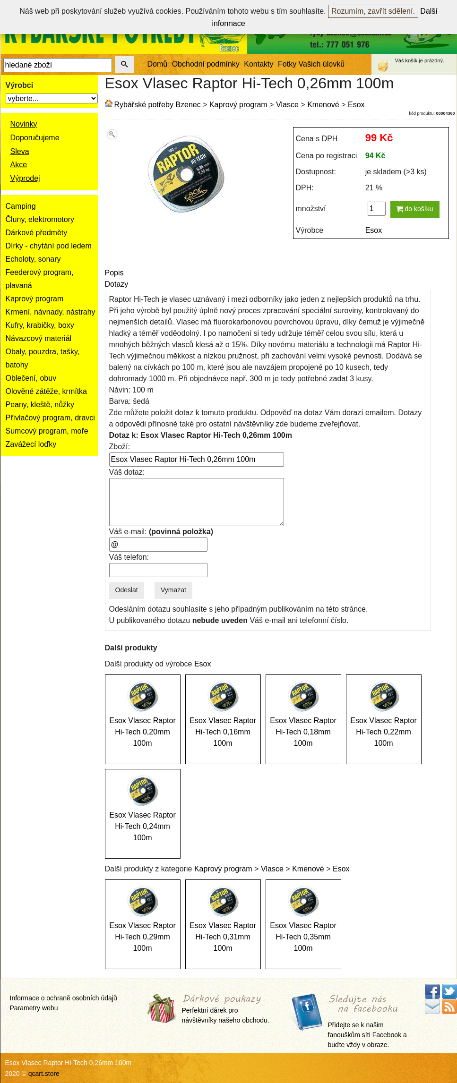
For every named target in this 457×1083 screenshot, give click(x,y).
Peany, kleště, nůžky (40, 405)
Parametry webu (34, 1008)
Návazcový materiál (39, 338)
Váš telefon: (129, 557)
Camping (21, 206)
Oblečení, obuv (31, 378)
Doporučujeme (35, 138)
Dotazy (117, 284)
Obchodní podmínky (206, 64)
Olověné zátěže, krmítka (46, 391)
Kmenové (323, 105)
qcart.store (44, 1073)
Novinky (23, 124)
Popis (114, 273)
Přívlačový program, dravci (50, 418)
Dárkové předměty (37, 233)
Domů (157, 64)
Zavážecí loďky (31, 444)
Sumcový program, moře (47, 431)
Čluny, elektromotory (40, 219)
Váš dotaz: (127, 472)
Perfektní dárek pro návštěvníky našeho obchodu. (225, 1009)
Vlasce (287, 105)
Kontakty (258, 64)
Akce (18, 165)
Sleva (19, 151)
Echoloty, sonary (33, 259)
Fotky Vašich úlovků (311, 64)
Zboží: (119, 447)
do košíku (415, 209)
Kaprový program (35, 299)
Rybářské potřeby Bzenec (157, 105)
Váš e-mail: (161, 532)
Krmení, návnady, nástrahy (50, 312)
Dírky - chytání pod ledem (49, 246)
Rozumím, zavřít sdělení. (373, 11)
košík (411, 60)
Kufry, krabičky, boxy (40, 325)
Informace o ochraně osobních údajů (63, 998)
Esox (356, 105)
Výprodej (25, 178)
